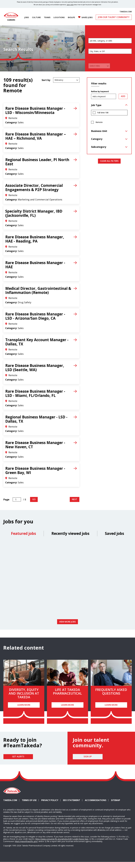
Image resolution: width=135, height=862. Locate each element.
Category (96, 138)
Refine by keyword (100, 91)
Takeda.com (10, 800)
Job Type (96, 105)
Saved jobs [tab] (114, 533)
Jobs (26, 17)
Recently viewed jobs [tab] (70, 533)
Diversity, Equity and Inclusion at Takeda (24, 693)
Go (34, 499)
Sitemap (115, 800)
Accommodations (96, 800)
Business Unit (99, 131)
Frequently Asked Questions (111, 691)
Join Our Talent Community (113, 17)
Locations (59, 17)
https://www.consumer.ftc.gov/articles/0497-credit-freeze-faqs (61, 839)
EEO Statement (71, 800)
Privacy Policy (49, 800)
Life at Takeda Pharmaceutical (67, 691)
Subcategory (98, 146)
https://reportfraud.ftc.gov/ (26, 841)
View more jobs (67, 621)
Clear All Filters (109, 160)
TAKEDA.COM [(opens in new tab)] (126, 11)
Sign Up (88, 756)
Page (6, 499)
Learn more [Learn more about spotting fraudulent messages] (70, 5)
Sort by (46, 80)
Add (123, 96)
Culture (36, 17)
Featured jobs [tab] (23, 533)
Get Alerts (18, 756)
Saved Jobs (87, 17)
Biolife (71, 17)
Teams (47, 17)
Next (74, 499)
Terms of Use (29, 800)
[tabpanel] (67, 579)
